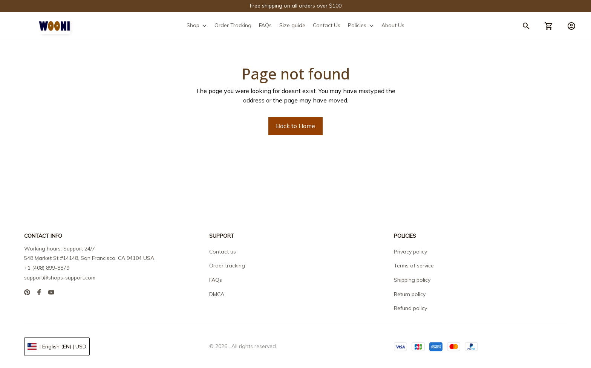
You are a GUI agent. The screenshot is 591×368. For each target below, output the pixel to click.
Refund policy (410, 308)
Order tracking (227, 265)
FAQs (215, 279)
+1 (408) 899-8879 (46, 267)
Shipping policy (412, 279)
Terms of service (414, 265)
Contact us (222, 251)
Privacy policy (410, 251)
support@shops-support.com (59, 277)
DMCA (216, 294)
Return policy (410, 294)
